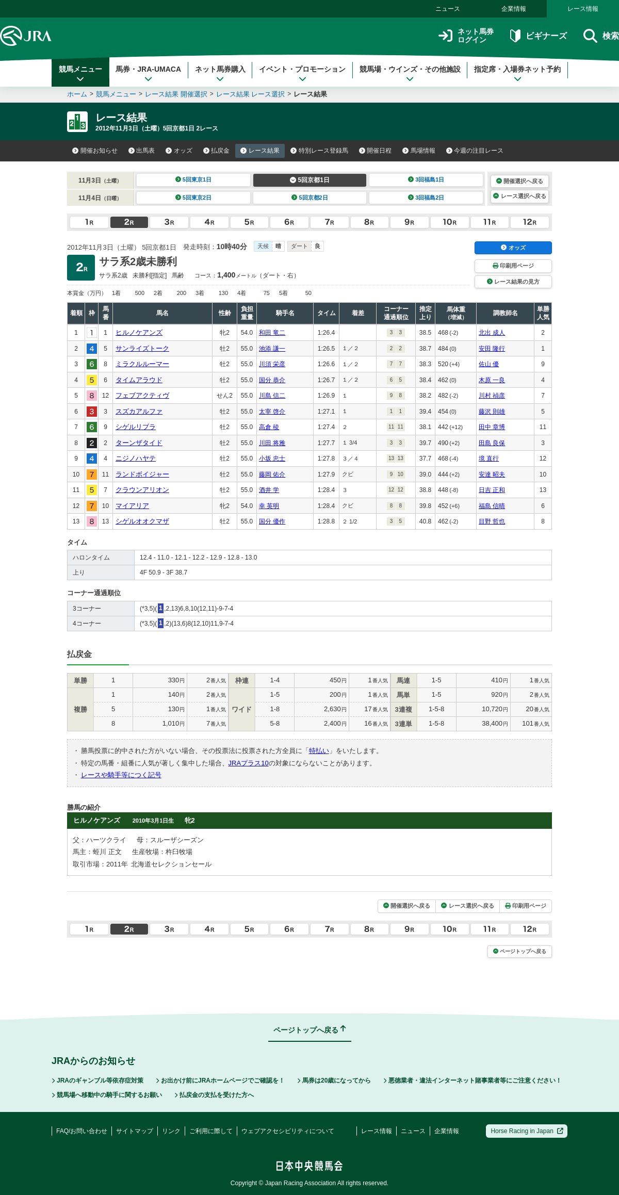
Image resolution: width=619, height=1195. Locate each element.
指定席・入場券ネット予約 (517, 74)
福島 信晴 (492, 506)
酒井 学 (269, 490)
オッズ (179, 150)
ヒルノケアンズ (139, 332)
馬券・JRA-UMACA (148, 74)
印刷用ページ (513, 266)
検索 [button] (601, 36)
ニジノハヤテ (136, 458)
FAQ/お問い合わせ (81, 1131)
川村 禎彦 (492, 395)
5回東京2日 (193, 197)
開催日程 (375, 150)
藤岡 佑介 (272, 474)
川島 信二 (272, 395)
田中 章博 (492, 427)
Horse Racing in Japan (527, 1131)
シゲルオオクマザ (142, 521)
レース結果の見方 (513, 282)
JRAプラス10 (249, 763)
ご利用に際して (211, 1131)
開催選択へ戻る (519, 181)
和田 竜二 (272, 332)
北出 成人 (492, 332)
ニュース (447, 8)
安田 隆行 (492, 348)
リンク (171, 1131)
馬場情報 (418, 150)
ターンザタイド (139, 443)
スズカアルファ (139, 411)
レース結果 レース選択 (250, 94)
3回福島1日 (426, 179)
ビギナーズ (538, 35)
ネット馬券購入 (220, 74)
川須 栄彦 (272, 364)
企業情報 (513, 8)
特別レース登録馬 (319, 150)
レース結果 (260, 150)
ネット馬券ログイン (466, 35)
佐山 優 (489, 364)
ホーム (77, 94)
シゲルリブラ (136, 427)
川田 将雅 (272, 443)
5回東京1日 (193, 179)
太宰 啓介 (272, 411)
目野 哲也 (492, 521)
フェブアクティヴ (142, 395)
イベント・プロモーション (302, 74)
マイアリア (132, 506)
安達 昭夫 (492, 474)
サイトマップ (134, 1131)
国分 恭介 (272, 380)
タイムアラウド (139, 380)
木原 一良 (492, 380)
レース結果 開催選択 (176, 94)
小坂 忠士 (272, 458)
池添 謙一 (272, 348)
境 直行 (489, 458)
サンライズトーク (142, 348)
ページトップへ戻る (519, 951)
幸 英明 (269, 506)
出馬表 (141, 150)
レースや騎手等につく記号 (121, 775)
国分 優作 (272, 521)
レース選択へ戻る (519, 196)
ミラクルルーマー (142, 364)
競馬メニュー (80, 74)
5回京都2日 (309, 197)
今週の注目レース (475, 150)
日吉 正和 (492, 490)
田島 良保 (492, 443)
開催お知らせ (95, 150)
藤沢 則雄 (492, 411)
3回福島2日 (426, 197)
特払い (319, 751)
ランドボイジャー (142, 474)
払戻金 (216, 150)
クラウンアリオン (142, 490)
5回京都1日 (310, 180)
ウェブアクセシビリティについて (287, 1131)
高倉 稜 (269, 427)
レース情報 (582, 8)
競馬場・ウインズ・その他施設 (410, 74)
